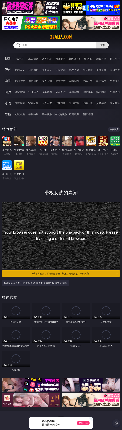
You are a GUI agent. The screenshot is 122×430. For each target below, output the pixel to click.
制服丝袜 (74, 81)
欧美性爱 (60, 81)
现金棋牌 (101, 59)
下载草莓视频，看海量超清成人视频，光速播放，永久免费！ (75, 273)
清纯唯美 (88, 92)
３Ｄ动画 (60, 70)
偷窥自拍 (20, 92)
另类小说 (88, 103)
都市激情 (20, 103)
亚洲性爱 (20, 81)
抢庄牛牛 (115, 59)
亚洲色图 (33, 92)
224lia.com (61, 37)
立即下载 (83, 422)
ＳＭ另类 (115, 70)
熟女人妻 (74, 70)
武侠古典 (60, 103)
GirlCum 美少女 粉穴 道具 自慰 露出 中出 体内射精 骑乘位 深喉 (35, 282)
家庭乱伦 (33, 103)
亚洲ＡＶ (20, 70)
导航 (8, 114)
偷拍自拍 (33, 81)
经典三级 (88, 81)
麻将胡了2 (74, 59)
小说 (8, 103)
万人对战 (47, 59)
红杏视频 (74, 114)
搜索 (102, 45)
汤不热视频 (60, 114)
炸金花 (88, 59)
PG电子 (19, 59)
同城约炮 (20, 114)
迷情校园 (74, 103)
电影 (8, 81)
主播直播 (101, 70)
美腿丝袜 (74, 92)
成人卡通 (47, 81)
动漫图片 (60, 92)
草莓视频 (47, 114)
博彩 (8, 59)
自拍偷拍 (33, 70)
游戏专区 (60, 59)
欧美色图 (47, 92)
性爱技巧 (115, 103)
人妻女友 (47, 103)
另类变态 (115, 81)
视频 (8, 70)
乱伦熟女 (101, 81)
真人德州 (33, 59)
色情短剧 (88, 114)
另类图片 (115, 92)
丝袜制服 (88, 70)
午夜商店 (33, 114)
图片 (8, 92)
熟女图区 (101, 92)
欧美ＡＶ (47, 70)
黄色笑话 (101, 103)
